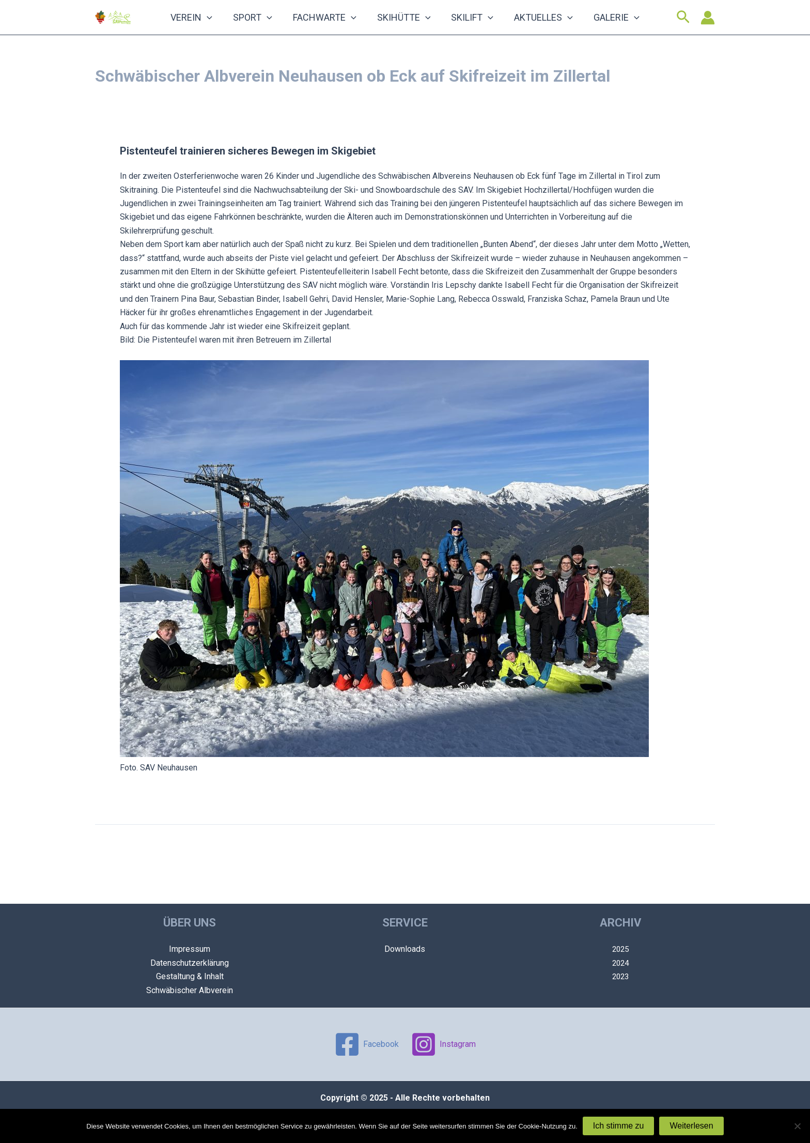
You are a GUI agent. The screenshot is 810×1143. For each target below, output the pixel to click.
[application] (237, 26)
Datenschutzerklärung (189, 963)
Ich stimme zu (618, 1125)
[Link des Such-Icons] (683, 26)
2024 (620, 963)
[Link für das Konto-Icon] (707, 26)
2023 (620, 976)
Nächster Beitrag (678, 866)
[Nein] (797, 1126)
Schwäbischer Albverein (189, 990)
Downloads (404, 949)
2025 (620, 949)
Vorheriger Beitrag (134, 866)
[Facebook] (366, 1044)
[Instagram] (443, 1044)
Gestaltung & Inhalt (190, 976)
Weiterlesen (691, 1125)
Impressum (189, 949)
